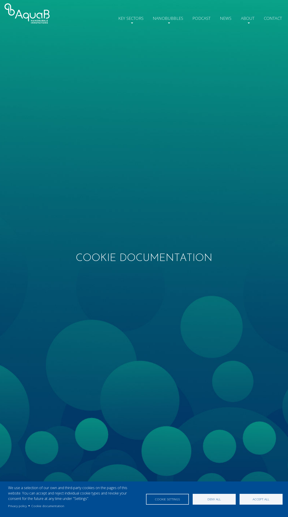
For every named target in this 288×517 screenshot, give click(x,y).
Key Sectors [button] (123, 17)
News (222, 17)
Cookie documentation (47, 506)
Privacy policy (17, 506)
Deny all (214, 499)
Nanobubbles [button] (162, 17)
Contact (272, 17)
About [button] (244, 17)
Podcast (197, 17)
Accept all (261, 499)
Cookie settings (167, 499)
